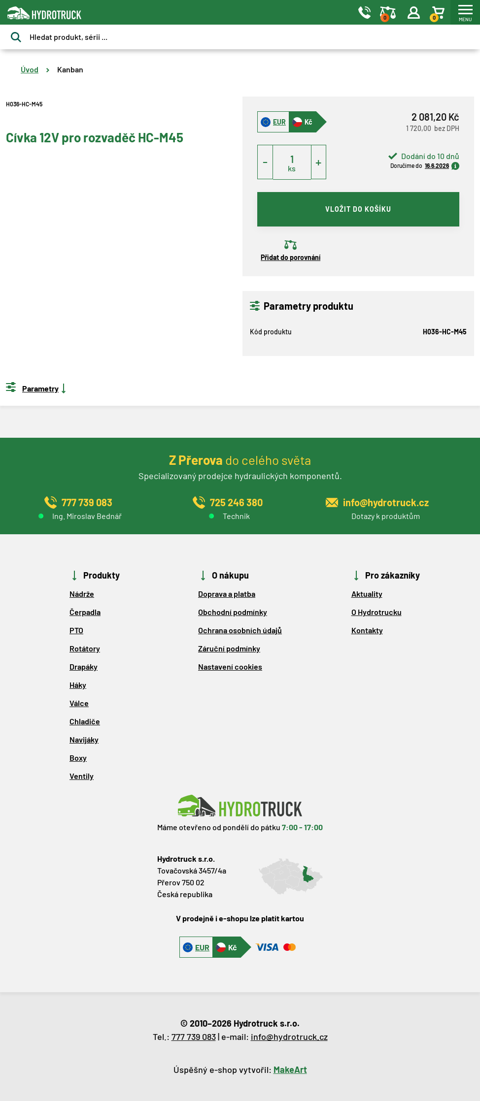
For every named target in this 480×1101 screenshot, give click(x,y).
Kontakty (367, 630)
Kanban (70, 69)
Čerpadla (85, 611)
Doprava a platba (226, 593)
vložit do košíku (358, 209)
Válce (79, 703)
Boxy (78, 757)
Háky (77, 684)
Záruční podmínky (229, 648)
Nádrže (81, 593)
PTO (76, 630)
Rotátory (84, 648)
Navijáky (84, 739)
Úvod (29, 69)
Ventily (81, 775)
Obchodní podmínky (232, 611)
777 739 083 (193, 1036)
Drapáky (83, 666)
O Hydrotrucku (376, 611)
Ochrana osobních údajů (240, 630)
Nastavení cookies (230, 666)
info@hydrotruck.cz (289, 1036)
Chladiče (84, 721)
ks (292, 168)
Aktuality (366, 593)
